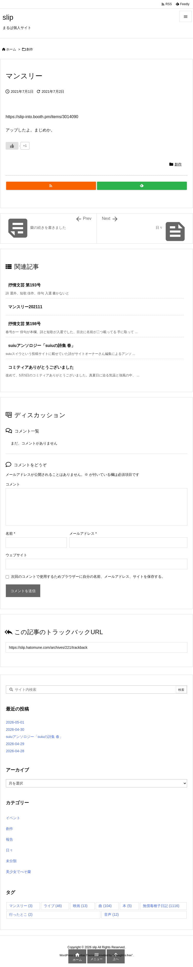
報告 (9, 839)
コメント (13, 484)
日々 (9, 850)
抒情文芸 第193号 (24, 285)
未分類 (11, 861)
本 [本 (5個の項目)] (127, 906)
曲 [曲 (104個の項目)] (105, 906)
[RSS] (51, 186)
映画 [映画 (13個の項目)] (80, 906)
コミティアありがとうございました (41, 367)
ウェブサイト (16, 555)
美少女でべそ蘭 (18, 872)
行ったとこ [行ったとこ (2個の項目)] (21, 914)
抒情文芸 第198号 (24, 324)
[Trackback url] (96, 647)
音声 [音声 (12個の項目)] (111, 914)
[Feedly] (142, 186)
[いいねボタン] (12, 146)
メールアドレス (83, 533)
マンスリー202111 (25, 307)
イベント (13, 818)
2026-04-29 (15, 744)
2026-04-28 (15, 751)
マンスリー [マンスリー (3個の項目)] (21, 906)
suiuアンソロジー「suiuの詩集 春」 (41, 345)
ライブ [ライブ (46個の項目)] (53, 906)
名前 (10, 533)
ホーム (11, 49)
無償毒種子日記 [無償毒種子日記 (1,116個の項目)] (161, 906)
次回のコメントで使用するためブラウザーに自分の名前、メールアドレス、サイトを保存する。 (88, 576)
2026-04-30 (15, 729)
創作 (29, 49)
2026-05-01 (15, 722)
